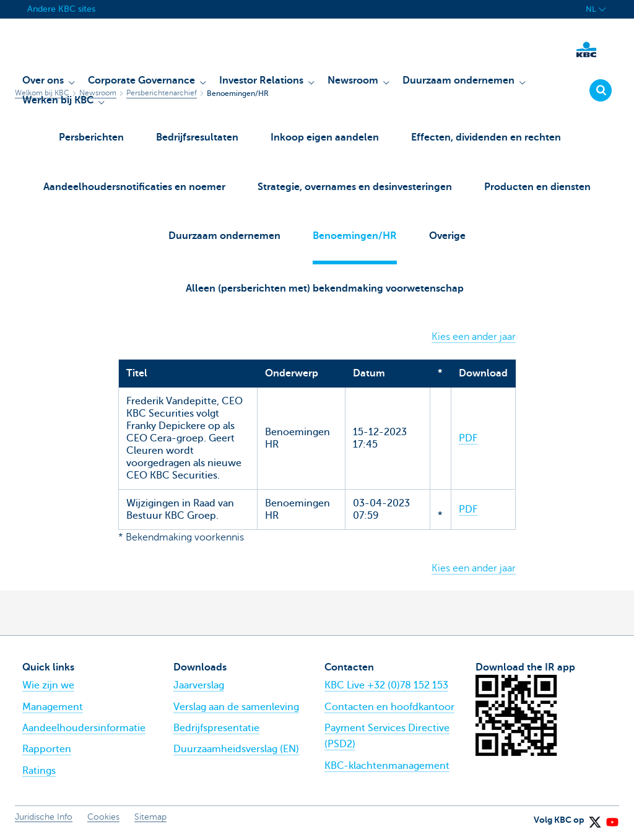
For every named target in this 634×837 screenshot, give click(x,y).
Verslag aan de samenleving (236, 707)
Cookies (103, 817)
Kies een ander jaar (474, 336)
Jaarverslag (198, 686)
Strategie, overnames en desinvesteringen (355, 187)
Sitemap (150, 817)
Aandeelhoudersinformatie (83, 728)
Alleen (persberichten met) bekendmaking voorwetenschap (325, 288)
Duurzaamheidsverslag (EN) (236, 749)
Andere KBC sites (61, 9)
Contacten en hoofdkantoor (389, 707)
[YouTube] (611, 817)
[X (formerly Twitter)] (594, 817)
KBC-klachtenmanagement (386, 765)
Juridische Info (43, 817)
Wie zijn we (48, 686)
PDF (468, 438)
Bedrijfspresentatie (216, 728)
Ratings (39, 770)
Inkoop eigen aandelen (325, 137)
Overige (447, 235)
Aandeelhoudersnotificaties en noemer (134, 187)
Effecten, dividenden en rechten (486, 137)
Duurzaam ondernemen (224, 235)
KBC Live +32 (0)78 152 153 (386, 686)
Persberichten (91, 137)
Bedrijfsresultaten (197, 137)
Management (52, 707)
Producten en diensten (537, 187)
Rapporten (46, 749)
